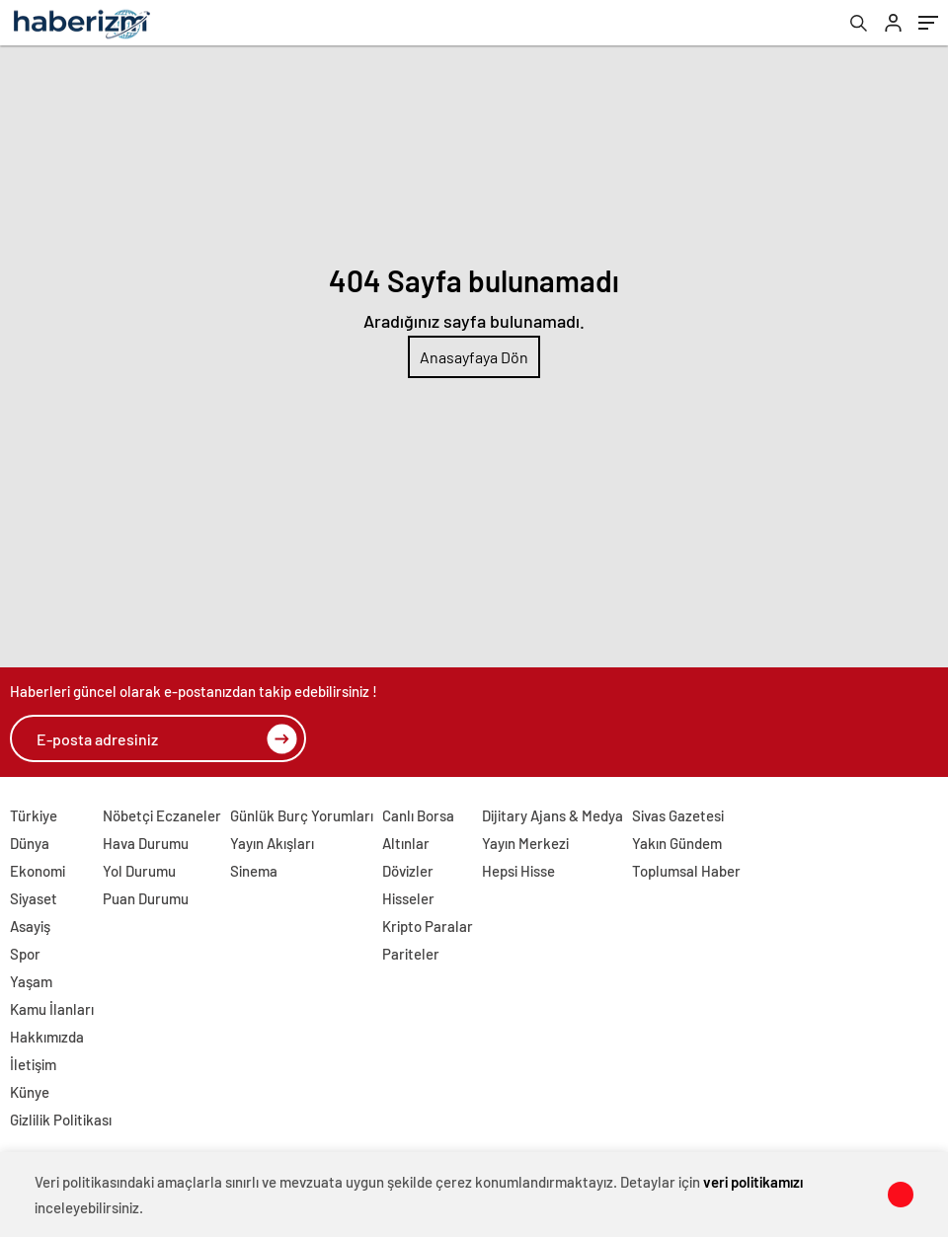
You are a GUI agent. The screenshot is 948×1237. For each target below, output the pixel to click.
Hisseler (408, 898)
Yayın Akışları (272, 843)
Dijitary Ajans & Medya (552, 815)
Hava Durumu (146, 843)
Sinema (253, 871)
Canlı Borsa (418, 815)
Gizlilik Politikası (61, 1119)
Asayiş (30, 926)
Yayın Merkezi (525, 843)
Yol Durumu (139, 871)
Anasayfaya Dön (474, 357)
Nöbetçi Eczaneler (162, 815)
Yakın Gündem (677, 843)
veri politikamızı (753, 1182)
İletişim (33, 1064)
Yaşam (31, 981)
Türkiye (33, 815)
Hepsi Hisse (518, 871)
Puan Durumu (146, 898)
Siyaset (33, 898)
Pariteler (410, 954)
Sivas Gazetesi (678, 815)
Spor (25, 954)
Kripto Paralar (427, 926)
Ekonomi (37, 871)
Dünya (29, 843)
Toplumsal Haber (686, 871)
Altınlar (406, 843)
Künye (29, 1092)
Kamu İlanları (52, 1009)
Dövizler (408, 871)
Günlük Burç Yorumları (301, 815)
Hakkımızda (47, 1036)
